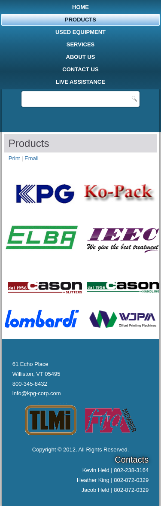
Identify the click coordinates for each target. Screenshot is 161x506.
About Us (80, 57)
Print (15, 158)
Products (80, 19)
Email (31, 158)
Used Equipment (80, 32)
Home (80, 7)
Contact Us (80, 69)
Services (81, 44)
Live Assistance (80, 82)
